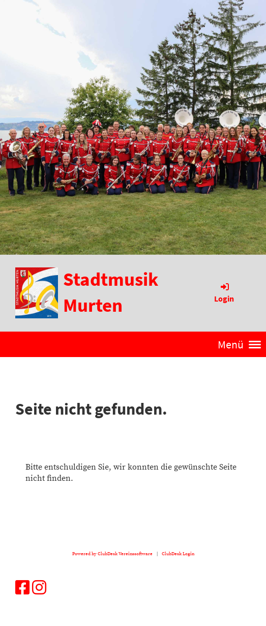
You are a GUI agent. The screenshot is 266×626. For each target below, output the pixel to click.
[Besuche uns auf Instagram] (39, 589)
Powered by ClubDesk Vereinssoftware (112, 554)
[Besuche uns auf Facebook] (22, 589)
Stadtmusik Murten (110, 292)
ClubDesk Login (178, 554)
